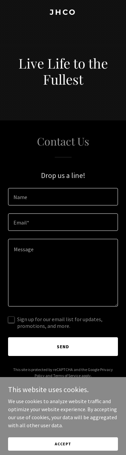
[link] (63, 12)
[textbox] (63, 196)
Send (63, 347)
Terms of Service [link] (67, 375)
